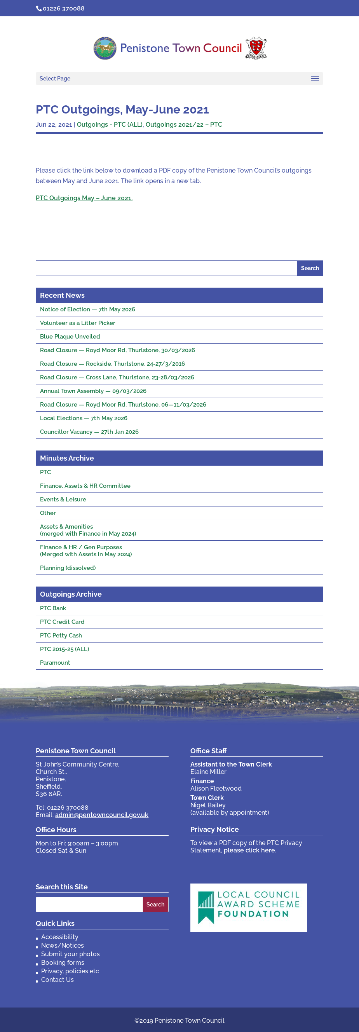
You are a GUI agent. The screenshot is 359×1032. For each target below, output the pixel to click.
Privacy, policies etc (70, 971)
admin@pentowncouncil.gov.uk (101, 815)
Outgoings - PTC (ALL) (110, 124)
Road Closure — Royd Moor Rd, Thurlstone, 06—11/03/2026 (123, 404)
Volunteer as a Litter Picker (77, 323)
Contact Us (57, 979)
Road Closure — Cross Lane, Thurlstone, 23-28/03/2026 (117, 377)
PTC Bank (53, 608)
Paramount (55, 662)
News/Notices (62, 945)
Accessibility (59, 937)
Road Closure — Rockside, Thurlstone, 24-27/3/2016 (112, 363)
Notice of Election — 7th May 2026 (87, 309)
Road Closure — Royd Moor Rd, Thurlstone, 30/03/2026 (117, 350)
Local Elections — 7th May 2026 (83, 418)
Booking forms (62, 962)
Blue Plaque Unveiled (70, 336)
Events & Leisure (63, 499)
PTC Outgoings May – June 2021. (84, 198)
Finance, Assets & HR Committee (85, 485)
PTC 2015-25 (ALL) (64, 649)
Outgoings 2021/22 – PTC (184, 124)
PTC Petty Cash (61, 635)
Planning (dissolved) (68, 567)
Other (48, 513)
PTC (45, 472)
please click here (249, 850)
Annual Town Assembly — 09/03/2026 (93, 391)
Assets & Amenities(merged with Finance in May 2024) (88, 530)
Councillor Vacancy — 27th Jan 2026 (89, 431)
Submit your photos (70, 954)
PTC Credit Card (62, 621)
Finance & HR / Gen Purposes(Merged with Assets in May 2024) (86, 551)
